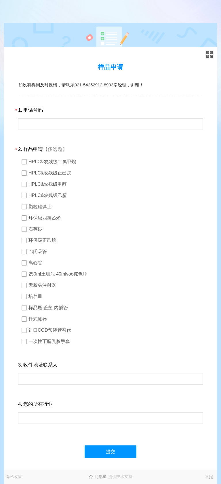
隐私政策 (14, 476)
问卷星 (100, 476)
